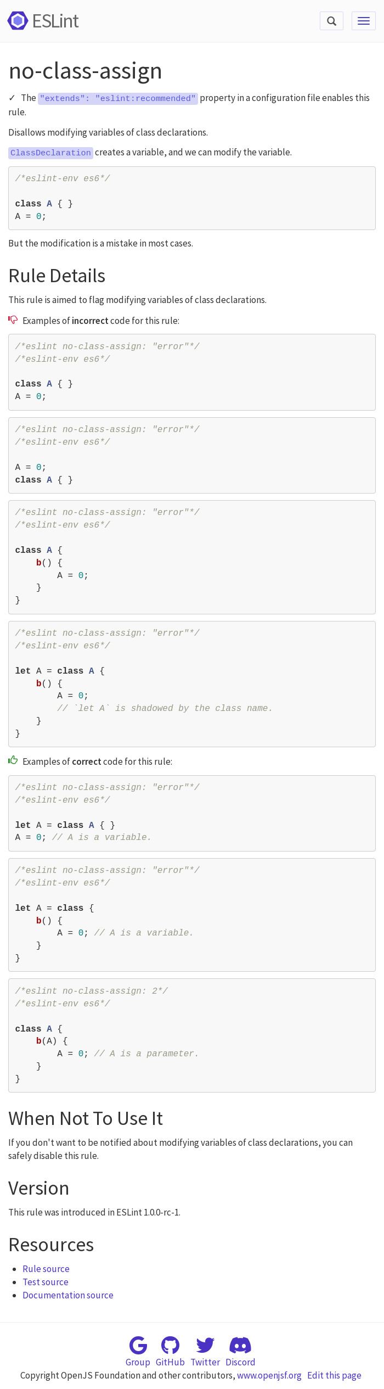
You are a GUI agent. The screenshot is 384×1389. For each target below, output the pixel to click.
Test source (45, 1282)
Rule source (46, 1269)
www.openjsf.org (269, 1375)
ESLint (41, 20)
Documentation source (68, 1295)
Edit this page (334, 1375)
